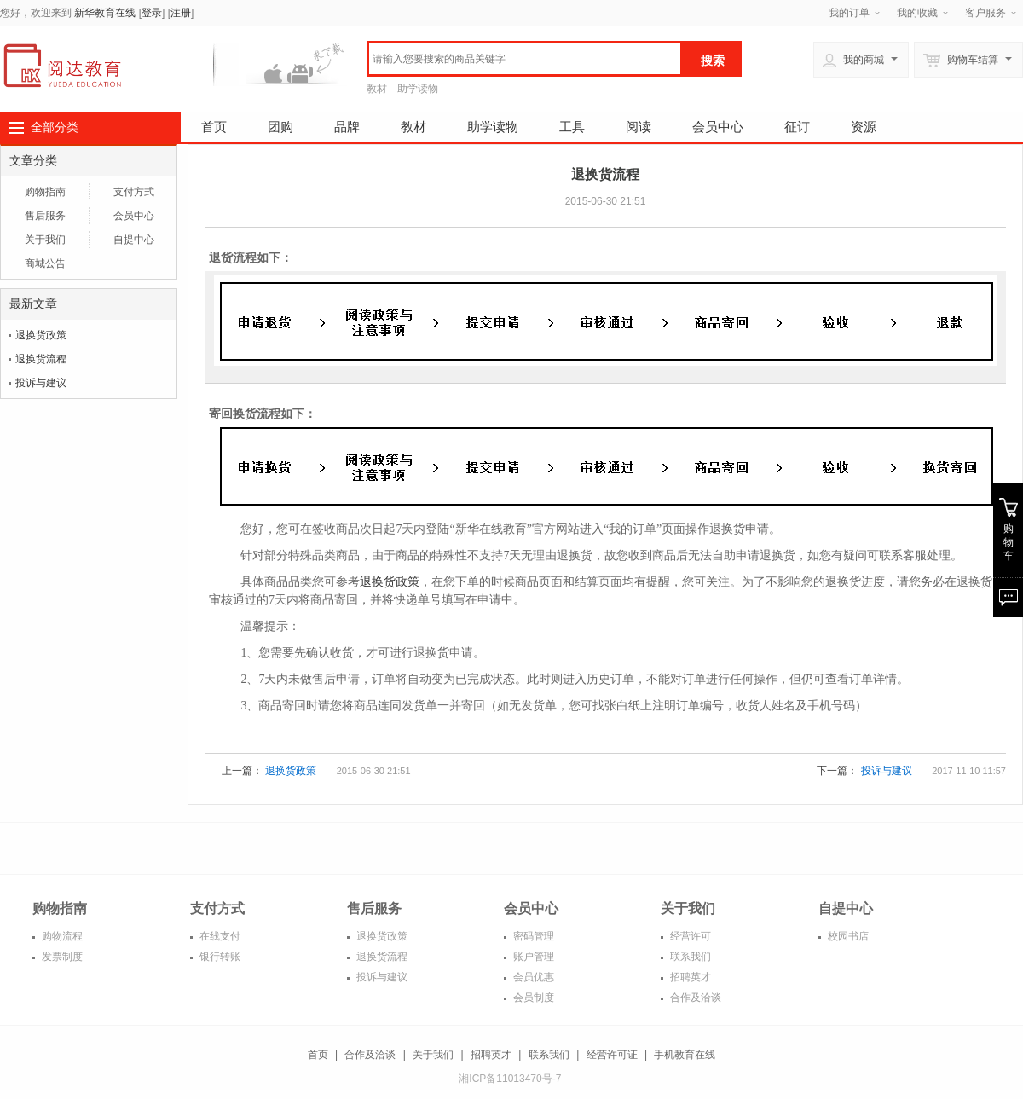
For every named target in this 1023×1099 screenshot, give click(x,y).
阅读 (638, 126)
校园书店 (847, 936)
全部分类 (54, 127)
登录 (152, 13)
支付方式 (133, 192)
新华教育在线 (105, 13)
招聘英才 (689, 977)
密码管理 (532, 936)
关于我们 (45, 240)
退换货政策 (40, 335)
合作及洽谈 (694, 998)
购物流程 (61, 936)
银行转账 (218, 957)
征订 (797, 126)
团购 (280, 126)
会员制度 (532, 998)
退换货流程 (40, 359)
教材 (377, 89)
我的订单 (849, 13)
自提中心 (133, 240)
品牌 (347, 126)
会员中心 (717, 126)
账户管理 (532, 957)
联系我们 (689, 957)
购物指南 (45, 192)
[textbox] (524, 58)
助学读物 (417, 89)
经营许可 (689, 936)
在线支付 (218, 936)
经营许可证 (612, 1055)
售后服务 (45, 216)
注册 (180, 13)
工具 (572, 126)
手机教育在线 (684, 1055)
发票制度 (61, 957)
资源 (863, 126)
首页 (214, 126)
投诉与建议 (40, 383)
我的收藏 (917, 13)
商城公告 (45, 263)
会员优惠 (532, 977)
